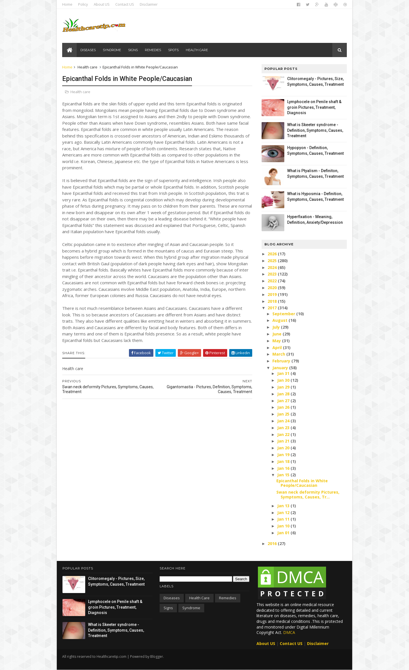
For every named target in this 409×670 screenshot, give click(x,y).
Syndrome (112, 50)
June (277, 334)
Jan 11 (283, 519)
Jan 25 (283, 414)
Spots (173, 50)
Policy (83, 4)
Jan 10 (283, 526)
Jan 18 (283, 461)
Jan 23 (283, 427)
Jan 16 (283, 468)
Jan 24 (283, 420)
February (281, 361)
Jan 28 (283, 393)
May (277, 340)
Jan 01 (283, 532)
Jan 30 (283, 380)
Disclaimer (149, 4)
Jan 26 (283, 407)
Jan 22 (283, 434)
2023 (273, 274)
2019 (273, 294)
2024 (273, 267)
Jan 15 (283, 474)
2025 (273, 260)
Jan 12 (283, 512)
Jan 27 (283, 400)
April (277, 347)
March (279, 354)
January (280, 367)
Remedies (153, 50)
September (284, 313)
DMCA (289, 632)
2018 (273, 301)
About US (102, 4)
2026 (273, 253)
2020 (273, 287)
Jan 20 (283, 447)
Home (67, 4)
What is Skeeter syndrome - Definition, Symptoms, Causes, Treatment (315, 130)
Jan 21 (283, 441)
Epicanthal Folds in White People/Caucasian (301, 483)
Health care (197, 50)
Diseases (88, 50)
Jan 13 (283, 505)
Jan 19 (283, 454)
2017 (273, 307)
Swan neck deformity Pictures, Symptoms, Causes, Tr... (307, 494)
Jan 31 (283, 373)
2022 (273, 280)
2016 (273, 543)
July (276, 327)
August (280, 320)
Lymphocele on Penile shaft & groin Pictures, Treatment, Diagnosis (314, 107)
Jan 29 (283, 387)
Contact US (125, 4)
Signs (133, 50)
